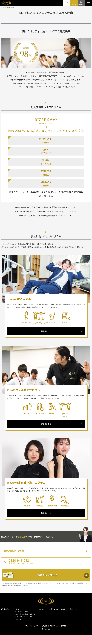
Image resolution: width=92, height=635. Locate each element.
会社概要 (45, 626)
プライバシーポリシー (32, 626)
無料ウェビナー (75, 609)
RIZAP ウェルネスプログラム (24, 617)
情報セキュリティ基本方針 (58, 626)
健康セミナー (19, 619)
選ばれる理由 (5, 609)
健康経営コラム (53, 609)
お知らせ (41, 609)
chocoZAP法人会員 (21, 612)
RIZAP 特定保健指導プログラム (25, 614)
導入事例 (64, 609)
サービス (16, 609)
